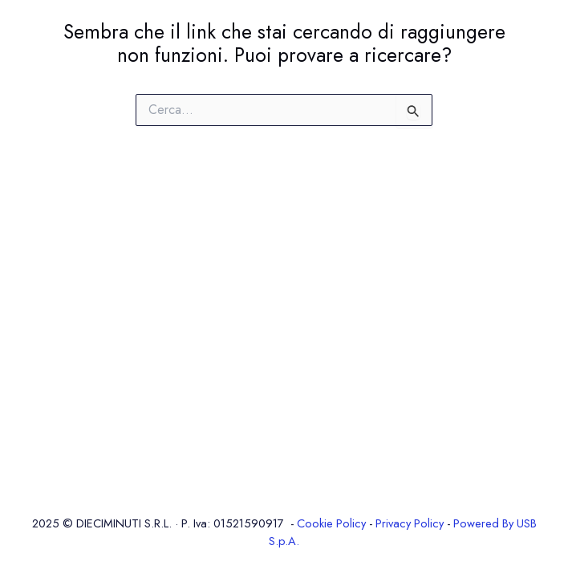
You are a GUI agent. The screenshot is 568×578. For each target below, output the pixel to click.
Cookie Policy (331, 523)
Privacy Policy (409, 523)
